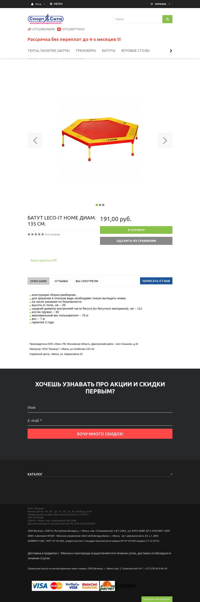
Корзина (160, 4)
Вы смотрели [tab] (87, 295)
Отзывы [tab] (61, 295)
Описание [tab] (38, 295)
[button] (35, 153)
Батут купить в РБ (44, 275)
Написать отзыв (156, 295)
